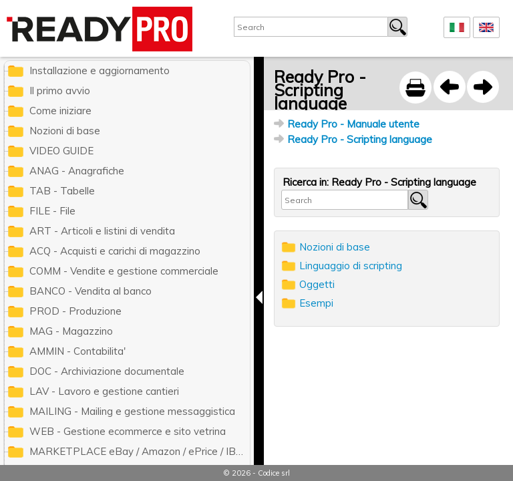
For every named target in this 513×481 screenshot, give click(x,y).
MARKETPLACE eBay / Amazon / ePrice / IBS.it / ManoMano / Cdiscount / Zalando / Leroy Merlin (139, 451)
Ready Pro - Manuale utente (353, 124)
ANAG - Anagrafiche (76, 170)
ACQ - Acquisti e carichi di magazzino (114, 251)
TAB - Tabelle (62, 190)
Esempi (316, 303)
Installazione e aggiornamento (99, 70)
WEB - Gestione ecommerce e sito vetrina (127, 431)
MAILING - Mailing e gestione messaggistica (132, 411)
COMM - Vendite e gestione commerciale (123, 271)
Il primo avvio (59, 90)
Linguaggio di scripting (350, 265)
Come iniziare (60, 110)
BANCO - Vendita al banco (90, 291)
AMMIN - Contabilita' (77, 351)
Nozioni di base (334, 246)
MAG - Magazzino (71, 331)
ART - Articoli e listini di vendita (102, 230)
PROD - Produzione (75, 311)
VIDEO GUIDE (61, 150)
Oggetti (317, 284)
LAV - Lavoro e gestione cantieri (104, 391)
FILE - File (52, 210)
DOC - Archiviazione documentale (106, 371)
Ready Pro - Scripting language (359, 139)
